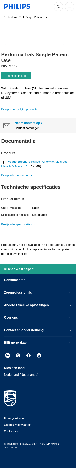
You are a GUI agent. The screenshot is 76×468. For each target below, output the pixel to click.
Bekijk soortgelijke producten (20, 109)
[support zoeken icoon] (58, 6)
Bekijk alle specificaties (17, 224)
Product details (12, 199)
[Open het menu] (69, 6)
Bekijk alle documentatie (17, 175)
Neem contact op (16, 75)
